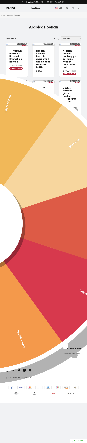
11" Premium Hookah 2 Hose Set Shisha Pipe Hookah (15, 56)
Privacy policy (73, 318)
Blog (68, 331)
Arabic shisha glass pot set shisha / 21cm (70, 127)
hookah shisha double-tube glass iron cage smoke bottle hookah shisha (16, 133)
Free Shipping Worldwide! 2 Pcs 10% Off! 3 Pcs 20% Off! (43, 2)
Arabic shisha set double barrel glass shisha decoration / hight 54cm (70, 176)
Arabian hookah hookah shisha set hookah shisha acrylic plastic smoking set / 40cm (43, 136)
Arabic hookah (48, 314)
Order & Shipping (13, 358)
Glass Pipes (47, 322)
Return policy (72, 322)
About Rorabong (74, 309)
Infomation (72, 303)
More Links (35, 8)
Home (2, 15)
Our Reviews (72, 327)
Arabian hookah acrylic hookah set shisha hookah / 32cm (15, 176)
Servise (9, 348)
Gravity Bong (48, 331)
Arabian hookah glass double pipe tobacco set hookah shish (43, 94)
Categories (47, 303)
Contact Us (72, 314)
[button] (7, 243)
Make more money (72, 348)
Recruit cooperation (72, 353)
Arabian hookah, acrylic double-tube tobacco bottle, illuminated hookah (43, 178)
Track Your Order (13, 353)
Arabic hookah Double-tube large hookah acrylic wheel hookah (16, 94)
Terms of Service (13, 362)
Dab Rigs (46, 318)
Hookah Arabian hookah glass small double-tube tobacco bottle (43, 58)
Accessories (47, 335)
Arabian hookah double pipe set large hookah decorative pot (69, 58)
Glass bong (47, 309)
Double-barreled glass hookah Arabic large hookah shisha (69, 95)
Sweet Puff (47, 327)
